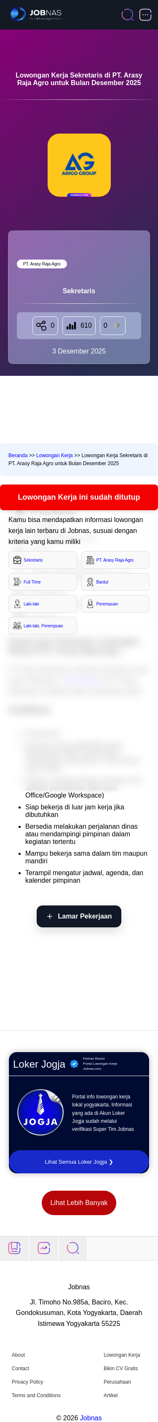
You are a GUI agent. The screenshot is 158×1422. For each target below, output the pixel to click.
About (18, 1355)
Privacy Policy (27, 1382)
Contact (20, 1368)
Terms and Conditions (36, 1395)
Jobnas (91, 1418)
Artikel (111, 1395)
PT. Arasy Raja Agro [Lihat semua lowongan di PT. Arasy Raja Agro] (42, 264)
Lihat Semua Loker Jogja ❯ (79, 1162)
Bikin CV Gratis (121, 1368)
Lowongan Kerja (54, 455)
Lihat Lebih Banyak (78, 1202)
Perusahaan (117, 1382)
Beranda (17, 455)
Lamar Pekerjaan (85, 916)
